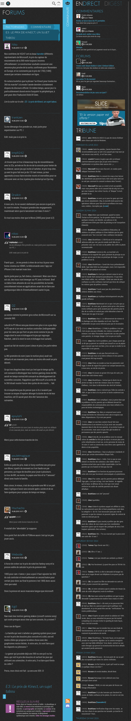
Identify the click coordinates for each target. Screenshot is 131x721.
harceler (40, 53)
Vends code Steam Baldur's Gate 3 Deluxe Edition (95, 66)
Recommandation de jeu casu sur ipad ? (91, 92)
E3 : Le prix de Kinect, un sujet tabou (28, 35)
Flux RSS (68, 701)
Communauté (67, 347)
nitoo (15, 233)
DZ (14, 305)
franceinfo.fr (101, 702)
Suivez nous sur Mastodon (68, 710)
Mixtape (79, 47)
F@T (14, 607)
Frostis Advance (87, 15)
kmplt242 (18, 152)
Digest (113, 3)
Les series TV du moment (85, 79)
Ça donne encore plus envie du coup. (88, 36)
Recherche (54, 3)
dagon (84, 60)
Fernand (84, 42)
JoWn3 (84, 28)
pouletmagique (21, 455)
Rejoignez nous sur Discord (68, 706)
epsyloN (17, 416)
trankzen (17, 117)
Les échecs (79, 95)
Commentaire (41, 26)
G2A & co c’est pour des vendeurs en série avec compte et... (96, 68)
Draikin (16, 195)
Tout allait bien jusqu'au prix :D (87, 23)
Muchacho (18, 508)
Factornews (15, 26)
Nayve (84, 87)
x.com (106, 206)
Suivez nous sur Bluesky (68, 715)
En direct (88, 3)
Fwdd (83, 73)
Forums (83, 56)
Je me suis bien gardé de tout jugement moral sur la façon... (96, 49)
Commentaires (89, 11)
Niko (14, 44)
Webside (17, 554)
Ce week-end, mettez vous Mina (88, 34)
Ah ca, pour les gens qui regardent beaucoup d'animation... (96, 81)
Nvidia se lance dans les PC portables (90, 21)
